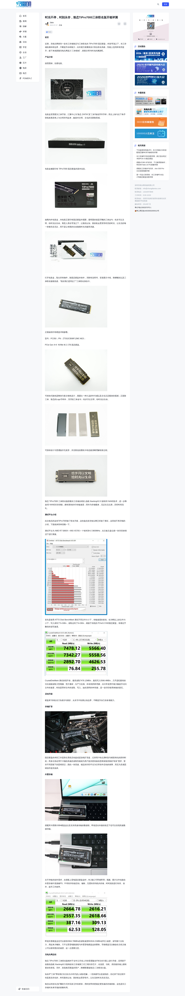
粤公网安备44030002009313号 (147, 211)
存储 (60, 25)
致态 (50, 32)
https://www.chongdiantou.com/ (151, 27)
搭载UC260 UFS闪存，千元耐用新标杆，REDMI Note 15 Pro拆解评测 (152, 163)
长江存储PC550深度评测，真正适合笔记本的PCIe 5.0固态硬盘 (151, 157)
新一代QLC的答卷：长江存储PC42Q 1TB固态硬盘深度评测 (150, 176)
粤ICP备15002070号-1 (143, 207)
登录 (165, 4)
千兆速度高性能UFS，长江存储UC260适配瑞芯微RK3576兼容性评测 (151, 151)
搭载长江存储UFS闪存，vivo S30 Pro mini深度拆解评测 (150, 170)
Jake (52, 23)
